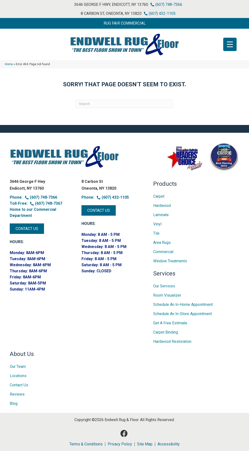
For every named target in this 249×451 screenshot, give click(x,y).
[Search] (124, 104)
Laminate (161, 214)
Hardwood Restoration (172, 341)
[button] (124, 23)
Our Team (18, 366)
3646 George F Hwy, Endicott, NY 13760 (111, 4)
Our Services (164, 286)
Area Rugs (162, 242)
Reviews (17, 394)
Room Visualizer (167, 295)
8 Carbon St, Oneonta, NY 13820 (111, 13)
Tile (156, 233)
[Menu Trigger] (230, 44)
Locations (18, 375)
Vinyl (157, 224)
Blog (14, 403)
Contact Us (19, 385)
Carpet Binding (165, 332)
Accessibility (169, 444)
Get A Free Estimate (170, 323)
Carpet (158, 196)
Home (9, 64)
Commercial (163, 251)
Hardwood (162, 205)
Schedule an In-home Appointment (183, 304)
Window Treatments (170, 261)
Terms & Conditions (86, 444)
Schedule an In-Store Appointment (182, 313)
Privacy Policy (120, 444)
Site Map (144, 444)
